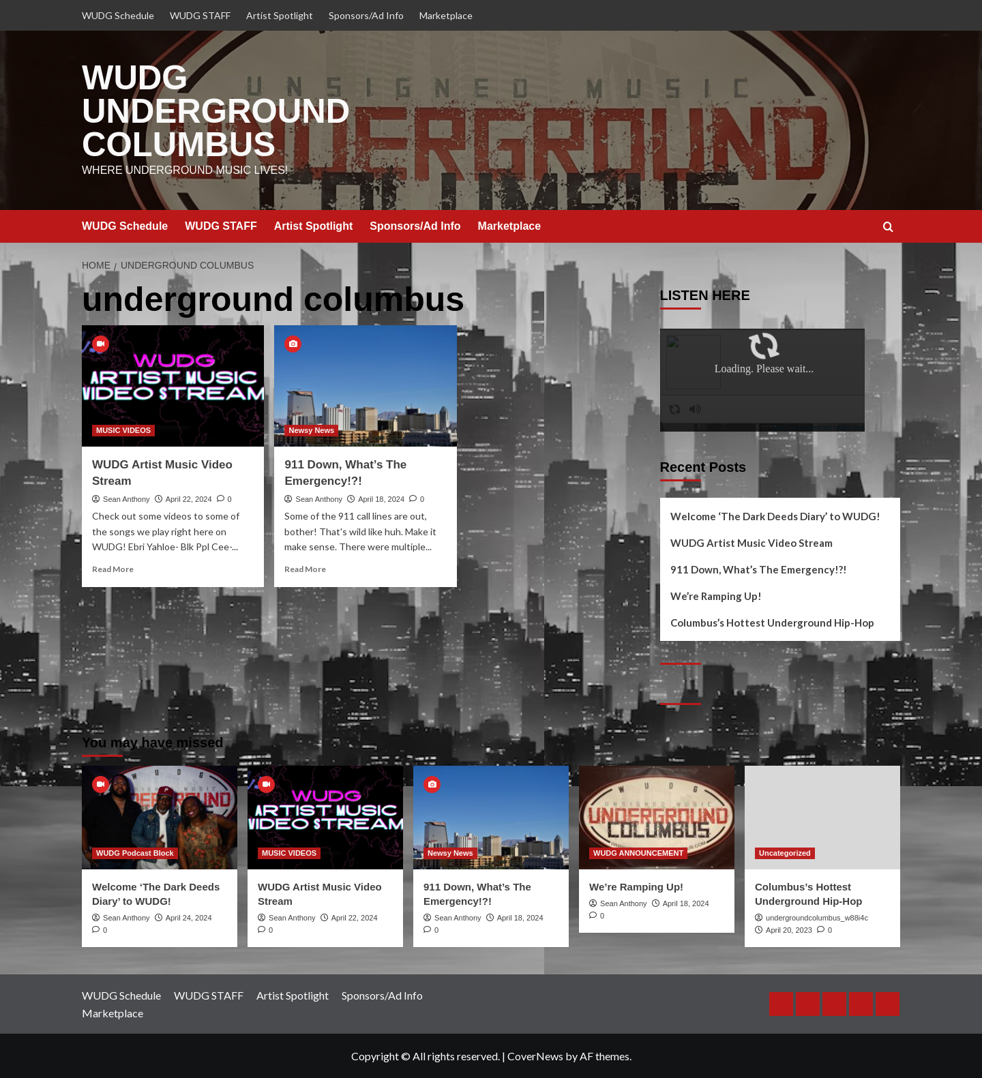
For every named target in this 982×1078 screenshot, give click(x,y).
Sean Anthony (126, 498)
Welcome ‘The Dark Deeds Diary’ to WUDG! (775, 515)
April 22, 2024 (189, 498)
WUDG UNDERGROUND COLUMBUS (215, 111)
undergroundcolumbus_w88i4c (817, 917)
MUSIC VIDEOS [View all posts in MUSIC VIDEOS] (123, 430)
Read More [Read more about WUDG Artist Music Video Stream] (113, 569)
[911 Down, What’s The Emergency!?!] (365, 385)
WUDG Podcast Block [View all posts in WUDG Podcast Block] (135, 852)
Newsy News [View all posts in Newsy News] (311, 430)
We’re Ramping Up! (716, 595)
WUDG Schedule (118, 15)
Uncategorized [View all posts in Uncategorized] (785, 852)
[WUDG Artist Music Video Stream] (173, 385)
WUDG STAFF (200, 15)
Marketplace (446, 15)
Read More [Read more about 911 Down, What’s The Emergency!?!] (305, 569)
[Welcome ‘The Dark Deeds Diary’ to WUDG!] (159, 817)
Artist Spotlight (279, 15)
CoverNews (535, 1055)
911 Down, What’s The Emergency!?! (758, 569)
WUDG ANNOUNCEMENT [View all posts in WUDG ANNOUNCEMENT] (638, 852)
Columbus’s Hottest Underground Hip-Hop (772, 622)
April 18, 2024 (381, 498)
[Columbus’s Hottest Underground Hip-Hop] (822, 817)
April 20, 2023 (789, 930)
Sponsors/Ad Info (366, 15)
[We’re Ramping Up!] (656, 817)
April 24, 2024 (189, 917)
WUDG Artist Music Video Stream (751, 542)
